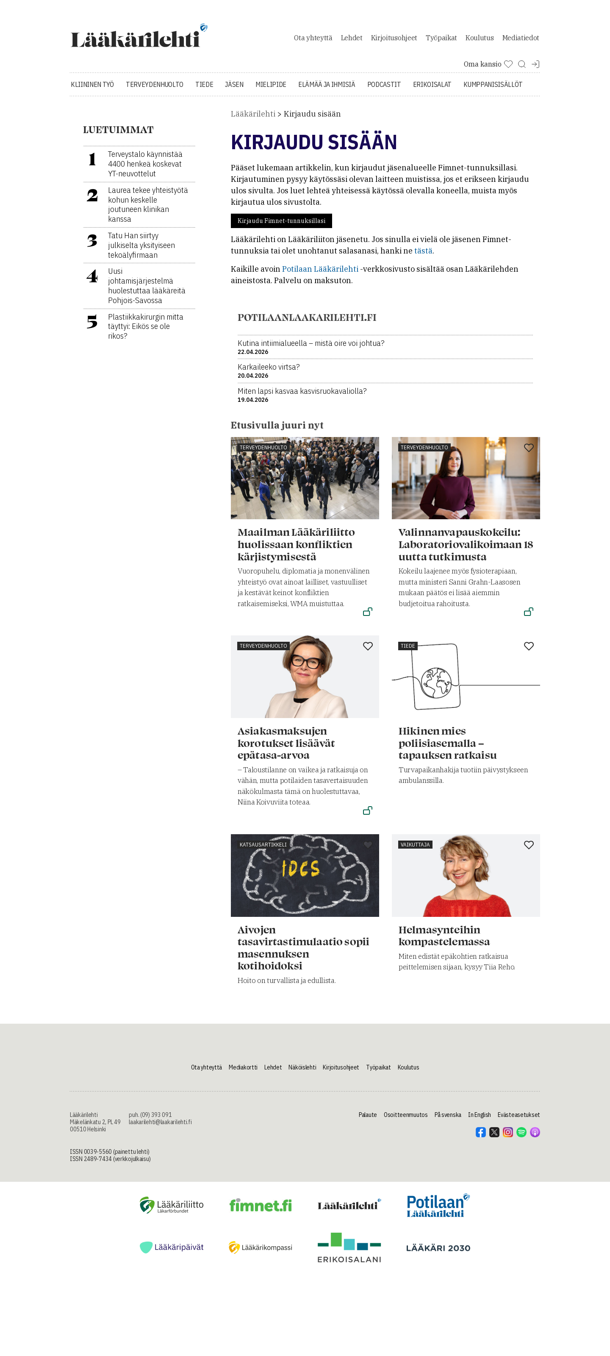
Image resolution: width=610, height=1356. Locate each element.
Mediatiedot (520, 40)
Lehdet (352, 40)
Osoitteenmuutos (406, 1119)
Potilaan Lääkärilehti (320, 273)
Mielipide (270, 89)
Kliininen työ (92, 89)
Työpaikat (441, 40)
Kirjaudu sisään (312, 118)
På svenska (448, 1119)
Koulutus (480, 40)
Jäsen (234, 89)
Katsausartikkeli (263, 848)
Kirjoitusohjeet (394, 40)
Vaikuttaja (415, 848)
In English (479, 1119)
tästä (423, 255)
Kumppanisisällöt (493, 89)
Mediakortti (243, 1072)
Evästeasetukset (519, 1119)
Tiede (204, 89)
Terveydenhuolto (154, 89)
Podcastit (384, 89)
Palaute (368, 1119)
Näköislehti (302, 1072)
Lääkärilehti (253, 118)
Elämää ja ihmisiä (326, 89)
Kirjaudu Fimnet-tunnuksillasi (281, 225)
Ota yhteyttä (313, 40)
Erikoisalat (432, 89)
